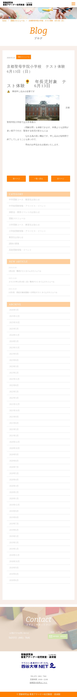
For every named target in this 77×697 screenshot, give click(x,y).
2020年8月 (14, 462)
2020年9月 (14, 455)
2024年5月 (14, 342)
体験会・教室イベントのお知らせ (24, 213)
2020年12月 (14, 443)
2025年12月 (14, 317)
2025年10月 (14, 323)
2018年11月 (14, 556)
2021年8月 (14, 424)
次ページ (60, 179)
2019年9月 (14, 512)
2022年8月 (14, 386)
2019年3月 (14, 543)
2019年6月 (14, 531)
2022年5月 (14, 392)
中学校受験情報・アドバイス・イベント (27, 207)
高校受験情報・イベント (20, 251)
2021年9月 (14, 418)
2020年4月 (14, 481)
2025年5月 (14, 330)
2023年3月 (14, 367)
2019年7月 (14, 525)
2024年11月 (14, 336)
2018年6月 (14, 581)
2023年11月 (14, 348)
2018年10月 (14, 562)
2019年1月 (14, 550)
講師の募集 (14, 244)
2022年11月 (14, 380)
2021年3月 (14, 437)
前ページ (16, 179)
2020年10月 (14, 449)
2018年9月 (14, 569)
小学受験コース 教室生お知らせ (24, 226)
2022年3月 (14, 399)
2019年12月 (14, 506)
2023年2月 (14, 374)
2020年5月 (14, 474)
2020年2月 (14, 493)
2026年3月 (14, 311)
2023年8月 (14, 361)
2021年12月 (14, 405)
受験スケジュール (18, 21)
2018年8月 (14, 575)
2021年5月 (14, 430)
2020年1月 (14, 499)
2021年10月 (14, 411)
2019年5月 (14, 537)
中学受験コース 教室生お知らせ (24, 200)
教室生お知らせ (16, 238)
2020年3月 (14, 487)
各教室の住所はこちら (38, 683)
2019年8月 (14, 518)
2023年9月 (14, 355)
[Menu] (73, 3)
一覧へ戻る (38, 179)
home (4, 21)
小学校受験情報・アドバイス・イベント (27, 232)
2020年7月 (14, 468)
